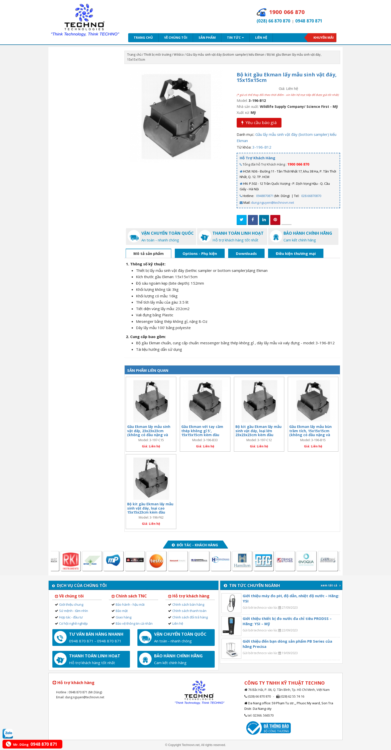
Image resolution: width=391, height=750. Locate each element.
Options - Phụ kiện (200, 253)
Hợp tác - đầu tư (71, 617)
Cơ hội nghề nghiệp (73, 623)
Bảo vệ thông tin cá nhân (134, 623)
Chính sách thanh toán (189, 610)
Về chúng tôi (175, 37)
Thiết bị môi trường (157, 54)
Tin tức (235, 37)
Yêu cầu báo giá (259, 122)
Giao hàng (123, 617)
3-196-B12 (261, 147)
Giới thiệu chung (71, 604)
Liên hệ (261, 37)
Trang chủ (143, 37)
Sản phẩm (207, 37)
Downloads (246, 253)
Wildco (179, 54)
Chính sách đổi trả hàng (190, 617)
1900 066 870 (298, 164)
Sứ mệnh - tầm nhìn (73, 610)
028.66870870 (311, 195)
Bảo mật (122, 610)
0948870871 (265, 195)
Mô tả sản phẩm (148, 253)
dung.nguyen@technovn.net (272, 202)
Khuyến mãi (323, 37)
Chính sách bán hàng (188, 604)
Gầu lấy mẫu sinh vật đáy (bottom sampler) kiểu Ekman (225, 54)
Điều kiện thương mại (296, 253)
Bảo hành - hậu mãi (130, 604)
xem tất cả (331, 585)
